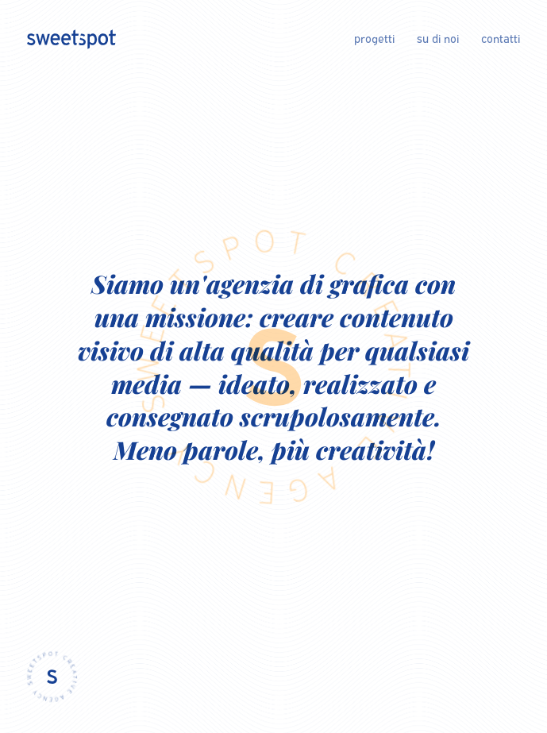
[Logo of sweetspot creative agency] (71, 39)
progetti (374, 38)
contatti (500, 38)
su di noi (438, 38)
